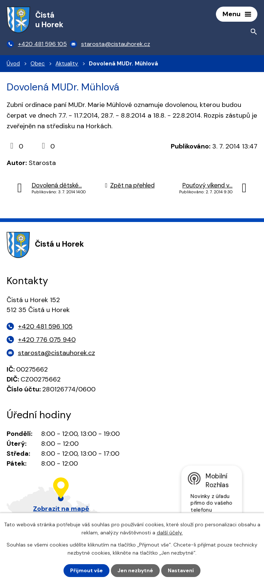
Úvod (13, 63)
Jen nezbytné (135, 570)
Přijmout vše (86, 570)
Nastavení (181, 570)
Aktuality (66, 63)
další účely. (170, 532)
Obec (37, 63)
